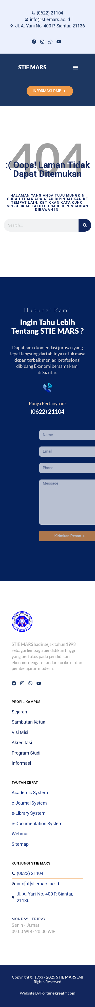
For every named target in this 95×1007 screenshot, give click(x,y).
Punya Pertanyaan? (47, 403)
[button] (75, 67)
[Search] (85, 225)
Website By (47, 992)
